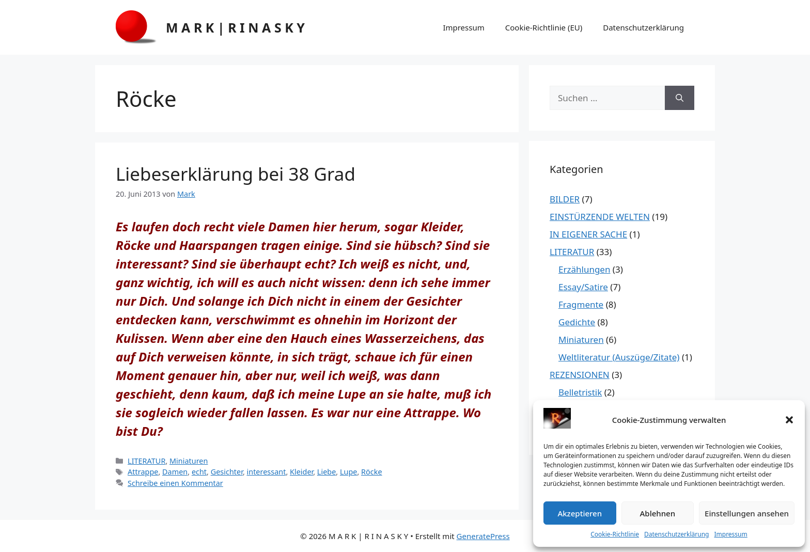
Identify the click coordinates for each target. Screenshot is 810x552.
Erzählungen (584, 269)
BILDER (565, 199)
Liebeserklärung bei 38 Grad (235, 174)
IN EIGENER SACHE (588, 234)
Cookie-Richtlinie (614, 534)
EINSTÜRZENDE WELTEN (600, 217)
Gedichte (576, 322)
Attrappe (143, 472)
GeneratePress (483, 536)
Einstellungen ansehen (747, 513)
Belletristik (580, 392)
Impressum (730, 534)
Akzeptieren (579, 513)
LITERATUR (146, 461)
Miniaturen (188, 461)
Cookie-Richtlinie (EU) (543, 27)
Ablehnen (658, 513)
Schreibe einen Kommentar (175, 483)
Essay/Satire (583, 287)
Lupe (348, 472)
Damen (175, 472)
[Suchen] (679, 98)
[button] (789, 420)
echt (199, 472)
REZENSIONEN (580, 375)
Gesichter (227, 472)
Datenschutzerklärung (676, 534)
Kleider (301, 472)
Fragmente (580, 304)
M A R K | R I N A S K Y (235, 27)
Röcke (371, 472)
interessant (266, 472)
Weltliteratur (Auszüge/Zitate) (618, 357)
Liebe (326, 472)
